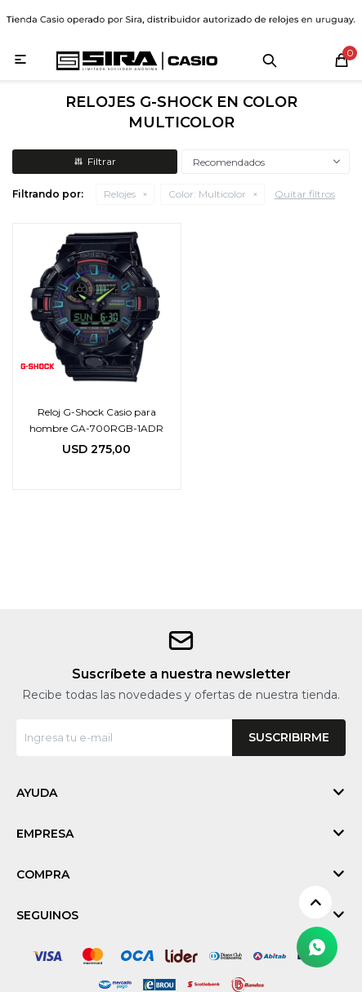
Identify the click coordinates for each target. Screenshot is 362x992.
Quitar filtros (305, 194)
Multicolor (207, 194)
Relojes (120, 194)
